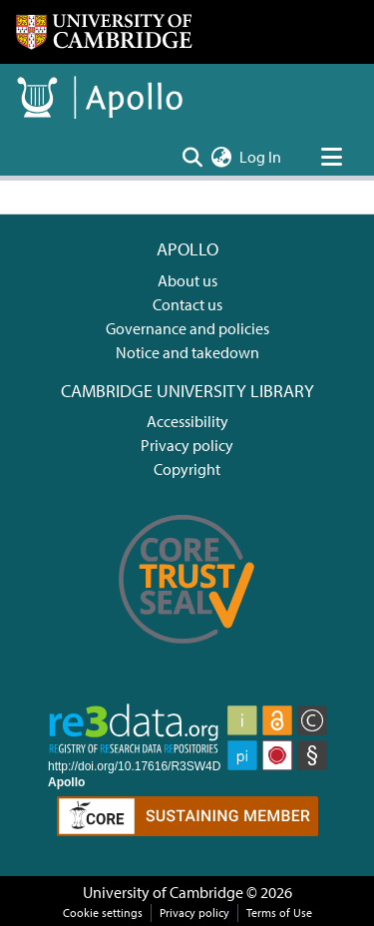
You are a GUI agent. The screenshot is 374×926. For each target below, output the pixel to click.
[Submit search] (192, 157)
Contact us (187, 304)
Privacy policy (187, 445)
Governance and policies (187, 328)
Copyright (187, 469)
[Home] (103, 32)
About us (187, 280)
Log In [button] (261, 157)
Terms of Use (279, 912)
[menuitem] (220, 157)
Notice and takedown (187, 352)
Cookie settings (103, 912)
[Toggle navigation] (331, 157)
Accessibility (187, 421)
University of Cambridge (163, 892)
